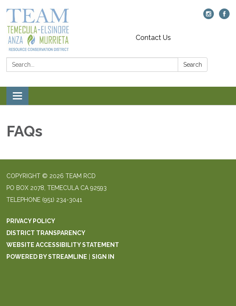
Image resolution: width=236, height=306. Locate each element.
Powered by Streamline (46, 256)
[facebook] (224, 17)
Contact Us (153, 38)
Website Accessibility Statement (62, 244)
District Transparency (45, 233)
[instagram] (208, 17)
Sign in (103, 256)
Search (192, 64)
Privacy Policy (30, 221)
